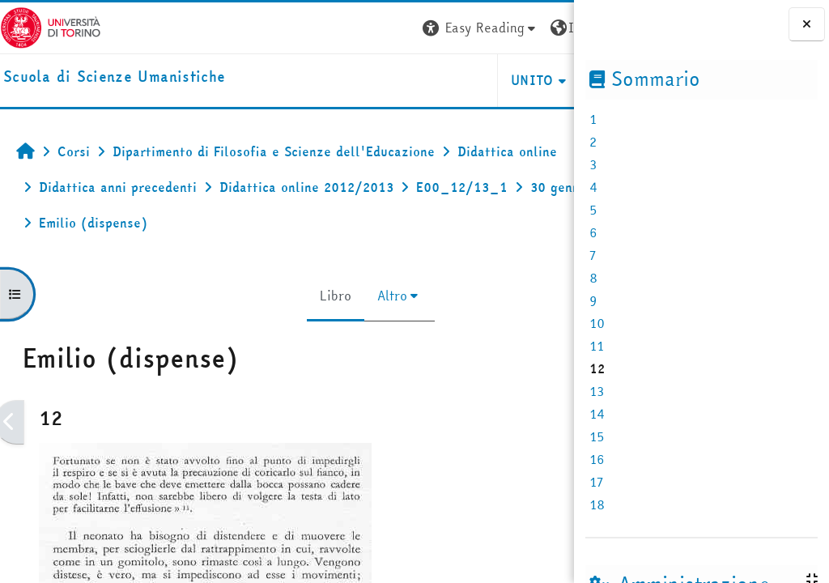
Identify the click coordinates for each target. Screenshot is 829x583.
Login (544, 27)
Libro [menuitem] (260, 295)
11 (596, 345)
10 (597, 323)
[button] (329, 27)
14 (597, 413)
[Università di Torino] (50, 26)
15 (597, 436)
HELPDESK (475, 80)
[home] (114, 77)
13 (596, 391)
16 (597, 459)
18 (597, 504)
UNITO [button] (381, 80)
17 (596, 482)
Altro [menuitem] (317, 295)
